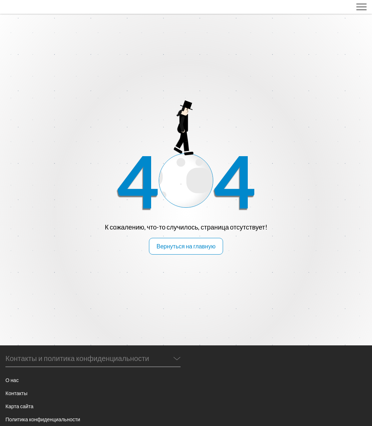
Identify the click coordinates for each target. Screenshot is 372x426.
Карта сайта (19, 406)
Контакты (16, 393)
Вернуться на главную (186, 246)
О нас (12, 380)
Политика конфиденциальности (42, 419)
